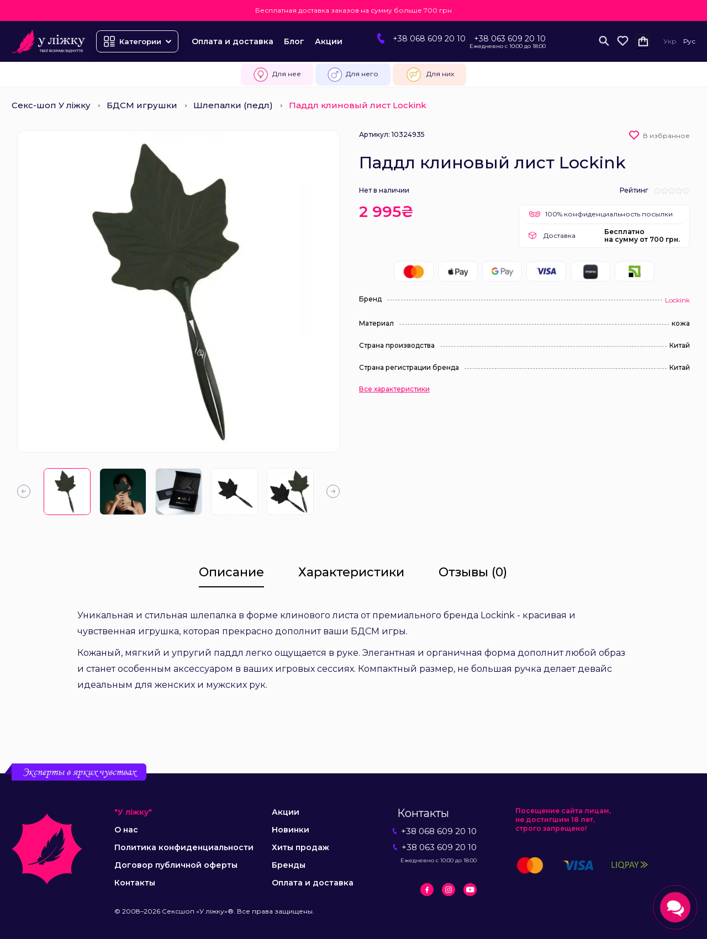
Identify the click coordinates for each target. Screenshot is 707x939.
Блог (294, 41)
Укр (670, 41)
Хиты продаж (300, 847)
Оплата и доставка (232, 41)
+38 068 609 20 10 (429, 39)
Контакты (134, 883)
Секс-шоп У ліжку (51, 105)
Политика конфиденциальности (184, 847)
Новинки (290, 830)
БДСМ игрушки (142, 105)
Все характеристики (394, 389)
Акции (328, 41)
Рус (689, 41)
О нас (126, 830)
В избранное (666, 135)
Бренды (288, 865)
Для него (353, 74)
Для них (429, 74)
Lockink (677, 300)
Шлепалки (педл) (233, 105)
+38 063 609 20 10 (510, 39)
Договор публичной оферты (176, 865)
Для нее (277, 74)
